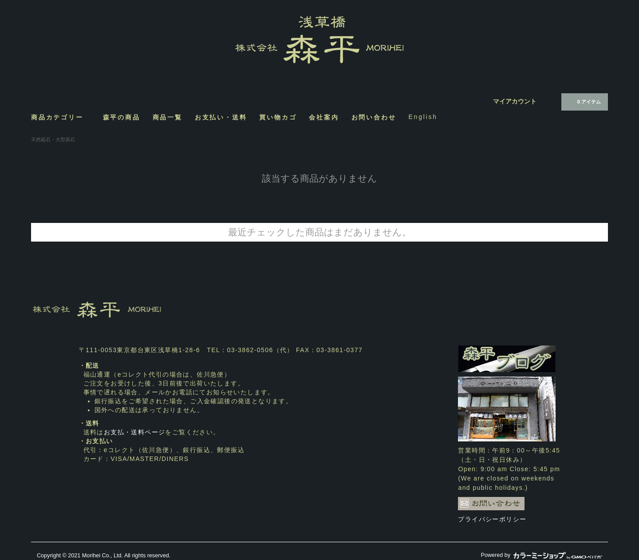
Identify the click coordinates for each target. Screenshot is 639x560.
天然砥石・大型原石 (53, 139)
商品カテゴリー (61, 117)
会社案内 (324, 117)
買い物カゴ (277, 117)
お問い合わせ (373, 117)
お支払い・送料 (221, 117)
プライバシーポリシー (492, 519)
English (423, 116)
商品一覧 (167, 117)
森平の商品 (121, 117)
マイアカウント (514, 101)
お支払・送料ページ (135, 432)
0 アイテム (584, 101)
